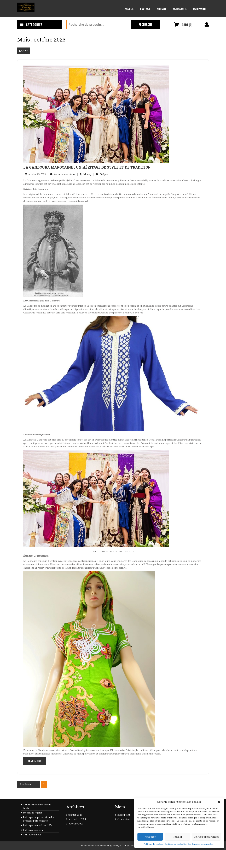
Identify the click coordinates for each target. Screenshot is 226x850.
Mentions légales (33, 812)
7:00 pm (101, 174)
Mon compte (180, 8)
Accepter (150, 836)
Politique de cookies (153, 844)
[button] (219, 802)
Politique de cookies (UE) (37, 825)
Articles (161, 8)
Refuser (177, 836)
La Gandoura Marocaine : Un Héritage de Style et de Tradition (87, 167)
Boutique (145, 8)
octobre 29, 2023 (34, 174)
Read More (34, 761)
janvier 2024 (75, 814)
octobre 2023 (76, 823)
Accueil (129, 8)
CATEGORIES (31, 24)
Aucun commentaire (61, 174)
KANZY (23, 50)
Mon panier (199, 8)
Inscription (124, 814)
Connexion (123, 819)
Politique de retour (34, 830)
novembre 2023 (77, 819)
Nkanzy (84, 174)
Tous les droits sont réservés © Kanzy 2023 (101, 845)
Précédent (25, 784)
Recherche (145, 24)
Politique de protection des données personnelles (189, 844)
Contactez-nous (32, 834)
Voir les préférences (206, 836)
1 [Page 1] (37, 784)
